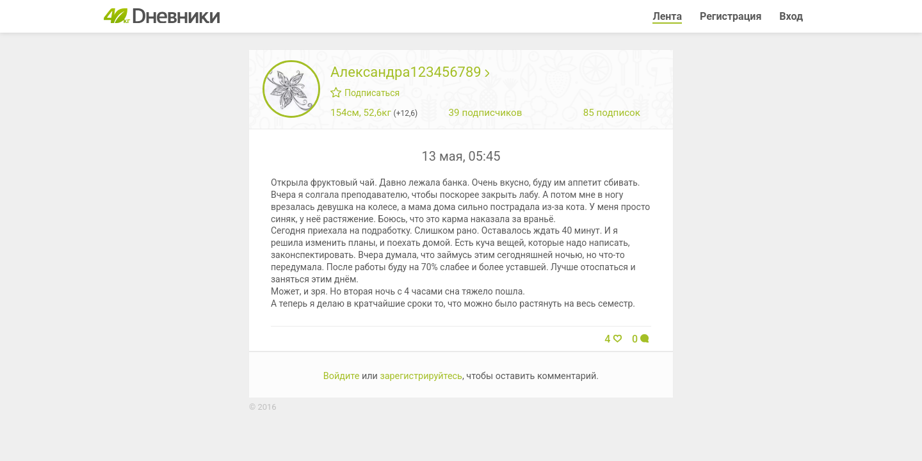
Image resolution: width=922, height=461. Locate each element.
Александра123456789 (409, 72)
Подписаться (365, 93)
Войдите (341, 376)
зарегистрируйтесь (421, 376)
